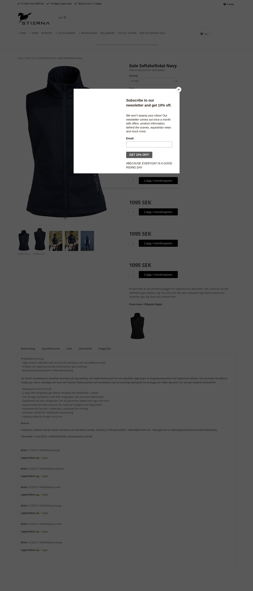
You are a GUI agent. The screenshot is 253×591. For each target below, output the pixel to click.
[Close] (178, 89)
